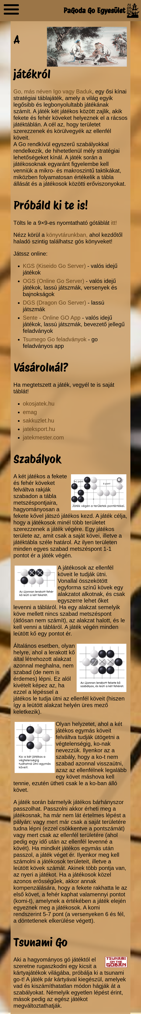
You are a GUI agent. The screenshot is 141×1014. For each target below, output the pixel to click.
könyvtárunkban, (66, 235)
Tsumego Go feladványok (55, 339)
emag (30, 412)
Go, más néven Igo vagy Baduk (52, 91)
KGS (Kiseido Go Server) (54, 266)
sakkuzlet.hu (38, 420)
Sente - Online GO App (52, 317)
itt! (114, 223)
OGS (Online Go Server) (53, 281)
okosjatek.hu (38, 403)
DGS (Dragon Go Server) (54, 302)
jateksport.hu (39, 429)
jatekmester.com (43, 437)
